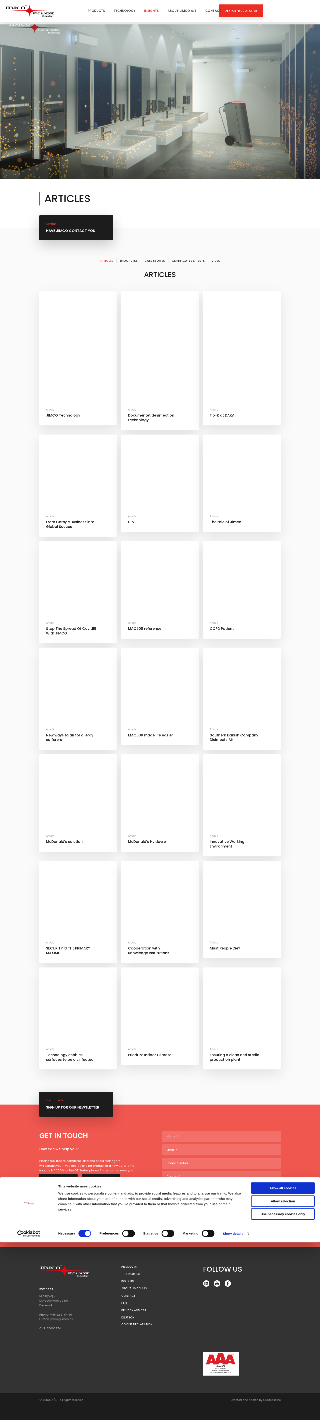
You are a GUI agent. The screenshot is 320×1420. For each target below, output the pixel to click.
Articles (106, 261)
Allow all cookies (283, 1366)
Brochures (129, 261)
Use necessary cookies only (283, 1392)
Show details (233, 1411)
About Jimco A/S (182, 10)
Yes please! (177, 1209)
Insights (151, 10)
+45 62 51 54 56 (61, 1314)
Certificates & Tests (188, 261)
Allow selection (283, 1379)
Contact (213, 10)
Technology (124, 10)
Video (216, 261)
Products (96, 10)
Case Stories (154, 261)
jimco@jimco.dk (61, 1319)
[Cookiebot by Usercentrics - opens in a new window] (28, 1411)
